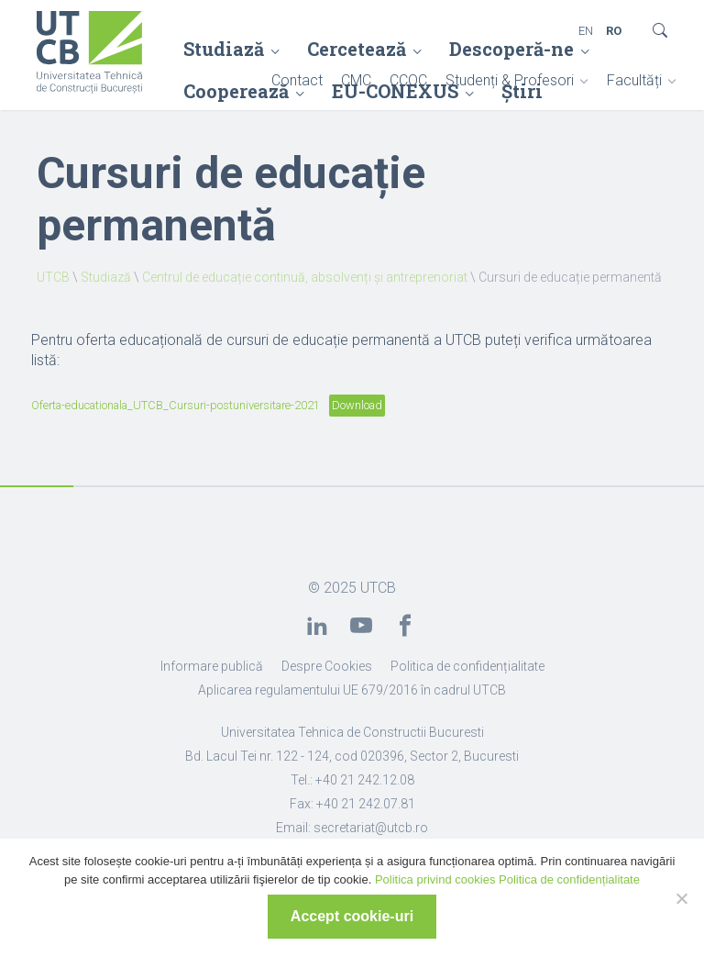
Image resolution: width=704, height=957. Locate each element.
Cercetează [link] (356, 49)
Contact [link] (297, 80)
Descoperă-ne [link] (511, 49)
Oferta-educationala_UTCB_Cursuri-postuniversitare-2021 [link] (175, 405)
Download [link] (357, 405)
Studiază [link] (223, 49)
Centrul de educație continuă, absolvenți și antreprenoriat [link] (305, 277)
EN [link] (585, 31)
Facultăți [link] (634, 80)
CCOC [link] (408, 80)
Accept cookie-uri (352, 916)
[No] (681, 898)
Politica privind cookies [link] (435, 879)
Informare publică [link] (211, 666)
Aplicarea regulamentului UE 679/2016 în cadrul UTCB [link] (352, 690)
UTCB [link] (53, 277)
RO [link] (614, 31)
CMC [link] (356, 80)
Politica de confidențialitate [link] (467, 666)
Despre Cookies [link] (326, 666)
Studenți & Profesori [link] (510, 80)
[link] (89, 54)
